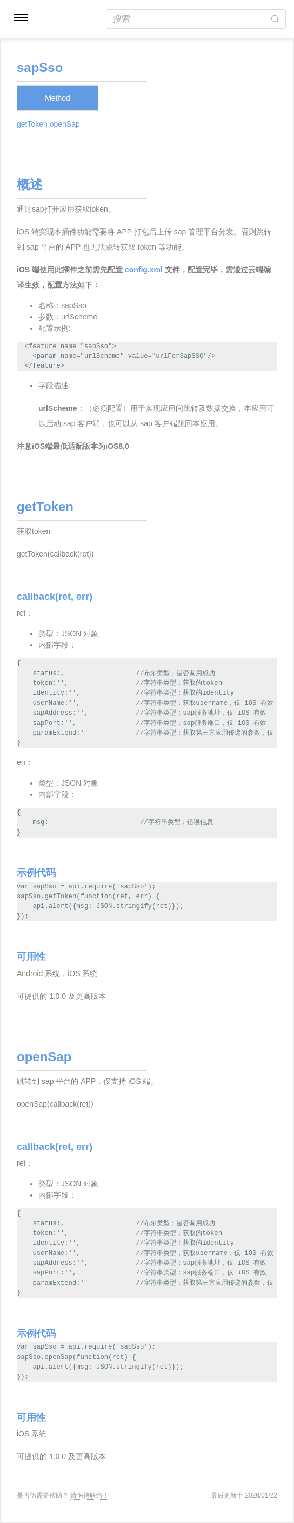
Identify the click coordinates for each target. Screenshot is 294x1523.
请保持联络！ (89, 1495)
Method (57, 98)
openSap (65, 124)
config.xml (144, 269)
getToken (32, 124)
